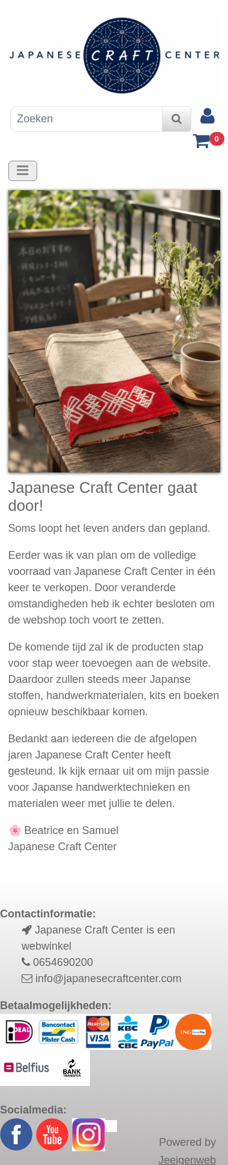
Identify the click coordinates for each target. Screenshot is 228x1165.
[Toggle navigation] (22, 171)
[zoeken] (176, 119)
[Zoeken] (86, 119)
